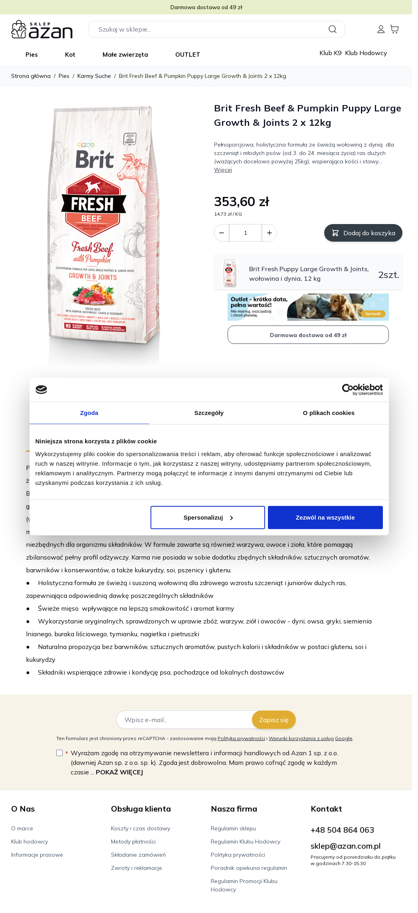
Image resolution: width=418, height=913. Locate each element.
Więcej (223, 169)
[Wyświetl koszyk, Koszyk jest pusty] (394, 29)
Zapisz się (274, 720)
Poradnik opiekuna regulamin (249, 867)
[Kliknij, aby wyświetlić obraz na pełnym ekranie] (104, 235)
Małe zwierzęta (125, 54)
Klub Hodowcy (366, 53)
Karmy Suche (94, 75)
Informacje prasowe (37, 854)
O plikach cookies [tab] (329, 412)
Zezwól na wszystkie (325, 517)
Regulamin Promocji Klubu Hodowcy (244, 885)
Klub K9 (331, 53)
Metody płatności (133, 841)
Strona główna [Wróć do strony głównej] (31, 75)
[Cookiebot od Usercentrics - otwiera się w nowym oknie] (348, 390)
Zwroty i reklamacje (136, 867)
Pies (32, 54)
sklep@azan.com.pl (346, 846)
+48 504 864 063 (342, 830)
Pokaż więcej (119, 772)
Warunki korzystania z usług (301, 738)
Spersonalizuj (208, 517)
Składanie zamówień (138, 854)
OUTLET (187, 54)
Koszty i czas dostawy (140, 828)
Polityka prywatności (241, 738)
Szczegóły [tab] (209, 412)
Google (344, 738)
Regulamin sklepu (233, 828)
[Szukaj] (334, 29)
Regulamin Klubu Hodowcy (245, 841)
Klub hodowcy (29, 841)
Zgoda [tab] (89, 412)
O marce (22, 828)
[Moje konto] (380, 29)
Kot (70, 54)
